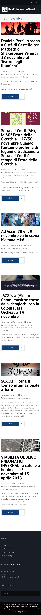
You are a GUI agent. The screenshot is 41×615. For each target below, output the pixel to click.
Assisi (5, 248)
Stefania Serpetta (16, 245)
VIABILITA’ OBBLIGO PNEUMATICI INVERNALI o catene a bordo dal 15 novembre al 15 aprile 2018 (20, 467)
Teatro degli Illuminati (22, 77)
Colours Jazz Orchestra (11, 325)
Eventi (23, 71)
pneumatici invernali (8, 489)
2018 (5, 487)
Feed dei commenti (8, 552)
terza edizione (25, 398)
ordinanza (32, 487)
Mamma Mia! (12, 248)
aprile (10, 487)
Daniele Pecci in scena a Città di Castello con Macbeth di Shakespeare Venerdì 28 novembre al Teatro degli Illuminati (20, 53)
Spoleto (17, 328)
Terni (18, 398)
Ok (16, 612)
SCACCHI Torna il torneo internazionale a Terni (20, 385)
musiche (4, 328)
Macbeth (27, 74)
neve (18, 487)
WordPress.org (6, 556)
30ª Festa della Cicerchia (15, 173)
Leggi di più (22, 612)
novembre (33, 74)
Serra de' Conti (25, 175)
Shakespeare (10, 77)
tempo (33, 175)
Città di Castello (9, 74)
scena (3, 77)
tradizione (4, 178)
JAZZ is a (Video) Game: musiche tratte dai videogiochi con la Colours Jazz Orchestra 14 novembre (20, 306)
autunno (27, 173)
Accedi (3, 545)
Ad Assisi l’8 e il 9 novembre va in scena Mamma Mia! (20, 235)
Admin (14, 71)
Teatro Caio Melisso (26, 328)
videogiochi (5, 330)
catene (14, 487)
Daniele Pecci (18, 74)
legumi (10, 175)
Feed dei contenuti (7, 549)
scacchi (13, 398)
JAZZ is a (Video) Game (27, 325)
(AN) (5, 173)
